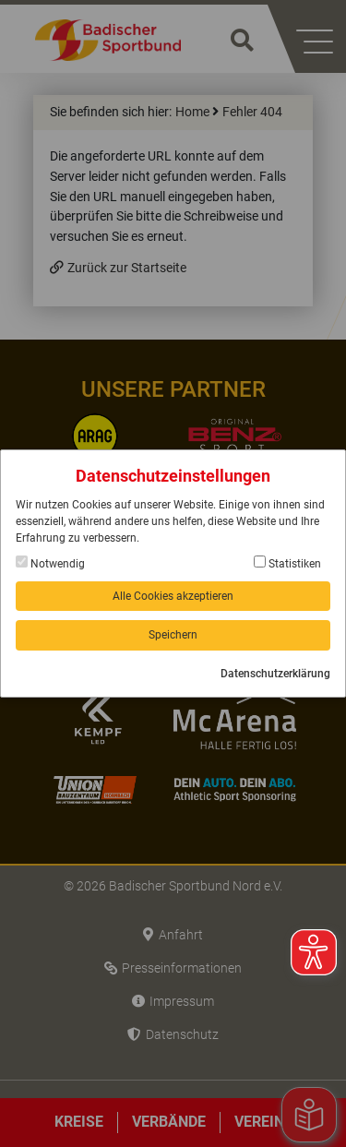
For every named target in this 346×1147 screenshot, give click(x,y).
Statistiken (287, 563)
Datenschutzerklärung (275, 673)
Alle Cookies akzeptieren (173, 596)
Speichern (173, 634)
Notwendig (50, 563)
